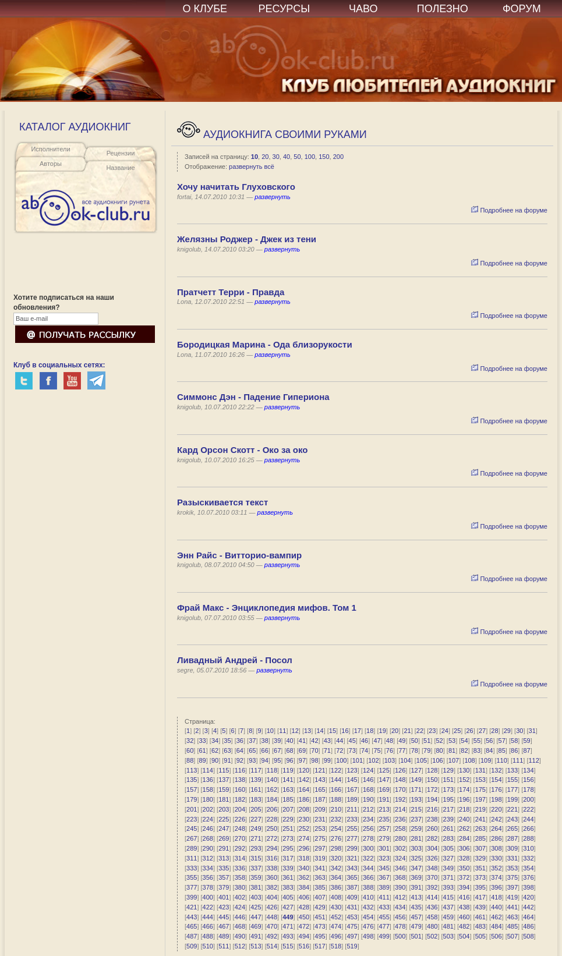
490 (240, 936)
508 (528, 936)
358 (240, 877)
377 (191, 887)
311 (191, 858)
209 (319, 809)
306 (464, 848)
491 (255, 936)
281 (416, 838)
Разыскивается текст (222, 502)
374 (496, 877)
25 (457, 730)
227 (255, 819)
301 (384, 848)
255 (352, 828)
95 (277, 760)
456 (400, 916)
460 (464, 916)
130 (464, 770)
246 (208, 828)
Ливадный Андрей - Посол (234, 660)
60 (189, 750)
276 (336, 838)
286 (496, 838)
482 (464, 926)
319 (319, 858)
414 (432, 897)
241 (480, 819)
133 (512, 770)
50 (297, 156)
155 (512, 779)
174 (464, 789)
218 (464, 809)
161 (255, 789)
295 (287, 848)
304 (432, 848)
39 (277, 740)
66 (264, 750)
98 (314, 760)
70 (314, 750)
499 (384, 936)
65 (252, 750)
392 (432, 887)
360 (272, 877)
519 (352, 946)
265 (512, 828)
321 (352, 858)
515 (287, 946)
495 (319, 936)
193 (416, 799)
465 (191, 926)
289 (191, 848)
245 (191, 828)
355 (191, 877)
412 (400, 897)
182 (240, 799)
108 (469, 760)
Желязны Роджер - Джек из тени (246, 239)
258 (400, 828)
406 (304, 897)
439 (480, 907)
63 (227, 750)
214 (400, 809)
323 (384, 858)
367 (384, 877)
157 (191, 789)
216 (432, 809)
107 (453, 760)
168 (368, 789)
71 (327, 750)
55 (476, 740)
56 (489, 740)
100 (310, 156)
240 (464, 819)
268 (208, 838)
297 (319, 848)
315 (255, 858)
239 (448, 819)
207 (287, 809)
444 (208, 916)
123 (352, 770)
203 (223, 809)
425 (255, 907)
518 (336, 946)
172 (432, 789)
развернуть (272, 196)
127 (416, 770)
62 (214, 750)
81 (451, 750)
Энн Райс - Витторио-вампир (239, 555)
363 (319, 877)
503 (448, 936)
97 (302, 760)
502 (432, 936)
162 (272, 789)
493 (287, 936)
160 (240, 789)
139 (255, 779)
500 (400, 936)
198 (496, 799)
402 (240, 897)
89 (202, 760)
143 (319, 779)
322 (368, 858)
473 (319, 926)
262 (464, 828)
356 (208, 877)
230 (304, 819)
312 (208, 858)
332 (528, 858)
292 (240, 848)
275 (319, 838)
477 (384, 926)
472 (304, 926)
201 (191, 809)
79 (426, 750)
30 (276, 156)
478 (400, 926)
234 (368, 819)
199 (512, 799)
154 (496, 779)
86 (514, 750)
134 (528, 770)
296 (304, 848)
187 (319, 799)
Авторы (51, 163)
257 (384, 828)
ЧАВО (363, 9)
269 (223, 838)
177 (512, 789)
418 (496, 897)
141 (287, 779)
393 (448, 887)
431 (352, 907)
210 (336, 809)
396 (496, 887)
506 (496, 936)
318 (304, 858)
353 (512, 868)
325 (416, 858)
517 (319, 946)
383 (287, 887)
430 (336, 907)
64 (239, 750)
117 (255, 770)
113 (191, 770)
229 (287, 819)
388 (368, 887)
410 (368, 897)
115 (223, 770)
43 (327, 740)
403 (255, 897)
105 (421, 760)
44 (339, 740)
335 (223, 868)
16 (344, 730)
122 (336, 770)
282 (432, 838)
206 (272, 809)
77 (401, 750)
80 (439, 750)
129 (448, 770)
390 (400, 887)
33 (202, 740)
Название (120, 167)
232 (336, 819)
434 (400, 907)
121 (319, 770)
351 (480, 868)
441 (512, 907)
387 (352, 887)
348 (432, 868)
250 (272, 828)
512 (240, 946)
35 (227, 740)
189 (352, 799)
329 (480, 858)
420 (528, 897)
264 (496, 828)
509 (191, 946)
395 (480, 887)
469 (255, 926)
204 (240, 809)
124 (368, 770)
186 (304, 799)
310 (528, 848)
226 (240, 819)
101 (357, 760)
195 (448, 799)
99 (327, 760)
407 (319, 897)
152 (464, 779)
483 (480, 926)
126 (400, 770)
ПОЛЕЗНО (442, 9)
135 (191, 779)
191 (384, 799)
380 (240, 887)
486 (528, 926)
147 (384, 779)
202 (208, 809)
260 (432, 828)
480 (432, 926)
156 (528, 779)
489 (223, 936)
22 (419, 730)
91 (227, 760)
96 (289, 760)
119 (287, 770)
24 (444, 730)
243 (512, 819)
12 (295, 730)
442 (528, 907)
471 (287, 926)
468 (240, 926)
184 (272, 799)
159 (223, 789)
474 (336, 926)
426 (272, 907)
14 (319, 730)
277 (352, 838)
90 (214, 760)
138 (240, 779)
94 (264, 760)
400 (208, 897)
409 (352, 897)
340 (304, 868)
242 (496, 819)
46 (364, 740)
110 (501, 760)
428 (304, 907)
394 (464, 887)
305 (448, 848)
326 (432, 858)
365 (352, 877)
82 (464, 750)
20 (264, 156)
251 (287, 828)
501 (416, 936)
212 (368, 809)
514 (272, 946)
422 (208, 907)
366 (368, 877)
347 (416, 868)
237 (416, 819)
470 (272, 926)
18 (369, 730)
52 (439, 740)
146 (368, 779)
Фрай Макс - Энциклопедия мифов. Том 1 (266, 607)
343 (352, 868)
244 (528, 819)
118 (272, 770)
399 (191, 897)
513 (255, 946)
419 (512, 897)
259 (416, 828)
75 (376, 750)
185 (287, 799)
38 (264, 740)
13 (307, 730)
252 (304, 828)
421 (191, 907)
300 (368, 848)
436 (432, 907)
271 (255, 838)
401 (223, 897)
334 (208, 868)
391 (416, 887)
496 (336, 936)
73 (352, 750)
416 (464, 897)
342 (336, 868)
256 (368, 828)
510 (208, 946)
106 (437, 760)
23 (432, 730)
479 (416, 926)
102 (373, 760)
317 (287, 858)
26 (469, 730)
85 (502, 750)
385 (319, 887)
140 (272, 779)
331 (512, 858)
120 (304, 770)
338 (272, 868)
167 (352, 789)
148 (400, 779)
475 (352, 926)
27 (482, 730)
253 (319, 828)
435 (416, 907)
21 (407, 730)
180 (208, 799)
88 (189, 760)
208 (304, 809)
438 (464, 907)
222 (528, 809)
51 (426, 740)
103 (389, 760)
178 (528, 789)
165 (319, 789)
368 (400, 877)
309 (512, 848)
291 (223, 848)
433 (384, 907)
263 (480, 828)
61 (202, 750)
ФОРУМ (522, 9)
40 (286, 156)
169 (384, 789)
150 (324, 156)
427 (287, 907)
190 (368, 799)
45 (352, 740)
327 (448, 858)
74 (364, 750)
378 (208, 887)
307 (480, 848)
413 (416, 897)
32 (189, 740)
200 (338, 156)
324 (400, 858)
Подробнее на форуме (509, 210)
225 (223, 819)
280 (400, 838)
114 (208, 770)
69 (302, 750)
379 (223, 887)
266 (528, 828)
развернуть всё (251, 166)
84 (489, 750)
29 (507, 730)
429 (319, 907)
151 (448, 779)
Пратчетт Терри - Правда (230, 292)
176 (496, 789)
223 (191, 819)
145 (352, 779)
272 (272, 838)
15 (332, 730)
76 (389, 750)
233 (352, 819)
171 (416, 789)
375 (512, 877)
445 (223, 916)
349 (448, 868)
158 (208, 789)
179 (191, 799)
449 (287, 916)
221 (512, 809)
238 (432, 819)
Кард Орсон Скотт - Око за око (242, 450)
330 (496, 858)
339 (287, 868)
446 (240, 916)
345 (384, 868)
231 (319, 819)
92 (239, 760)
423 (223, 907)
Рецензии (121, 153)
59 (526, 740)
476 (368, 926)
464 (528, 916)
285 (480, 838)
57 (502, 740)
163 (287, 789)
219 (480, 809)
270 (240, 838)
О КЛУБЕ (205, 9)
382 (272, 887)
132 (496, 770)
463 (512, 916)
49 (401, 740)
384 (304, 887)
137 (223, 779)
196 (464, 799)
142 (304, 779)
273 (287, 838)
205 (255, 809)
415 (448, 897)
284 (464, 838)
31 (532, 730)
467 (223, 926)
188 (336, 799)
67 (277, 750)
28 (494, 730)
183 (255, 799)
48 (389, 740)
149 (416, 779)
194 (432, 799)
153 (480, 779)
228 (272, 819)
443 (191, 916)
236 (400, 819)
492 (272, 936)
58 (514, 740)
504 (464, 936)
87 (526, 750)
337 (255, 868)
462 (496, 916)
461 (480, 916)
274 (304, 838)
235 (384, 819)
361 (287, 877)
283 (448, 838)
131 (480, 770)
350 (464, 868)
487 (191, 936)
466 (208, 926)
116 (240, 770)
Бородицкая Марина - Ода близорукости (264, 344)
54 (464, 740)
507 (512, 936)
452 (336, 916)
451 (319, 916)
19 (382, 730)
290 (208, 848)
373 (480, 877)
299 (352, 848)
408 (336, 897)
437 (448, 907)
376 (528, 877)
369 (416, 877)
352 (496, 868)
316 (272, 858)
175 (480, 789)
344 (368, 868)
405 (287, 897)
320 (336, 858)
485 (512, 926)
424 (240, 907)
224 (208, 819)
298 (336, 848)
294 (272, 848)
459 (448, 916)
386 (336, 887)
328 (464, 858)
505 (480, 936)
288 (528, 838)
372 (464, 877)
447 (255, 916)
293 (255, 848)
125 (384, 770)
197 (480, 799)
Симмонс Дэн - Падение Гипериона (253, 397)
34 (214, 740)
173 (448, 789)
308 (496, 848)
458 (432, 916)
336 (240, 868)
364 (336, 877)
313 (223, 858)
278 (368, 838)
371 (448, 877)
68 (289, 750)
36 (239, 740)
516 (304, 946)
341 (319, 868)
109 (485, 760)
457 (416, 916)
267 (191, 838)
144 (336, 779)
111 (517, 760)
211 (352, 809)
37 (252, 740)
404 (272, 897)
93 (252, 760)
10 (254, 156)
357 (223, 877)
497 (352, 936)
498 (368, 936)
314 (240, 858)
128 (432, 770)
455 (384, 916)
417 (480, 897)
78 (414, 750)
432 (368, 907)
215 (416, 809)
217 (448, 809)
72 (339, 750)
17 (357, 730)
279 (384, 838)
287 (512, 838)
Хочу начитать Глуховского (236, 187)
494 (304, 936)
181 (223, 799)
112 (534, 760)
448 (272, 916)
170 (400, 789)
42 (314, 740)
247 (223, 828)
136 (208, 779)
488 (208, 936)
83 (476, 750)
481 (448, 926)
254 (336, 828)
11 (282, 730)
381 (255, 887)
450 (304, 916)
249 (255, 828)
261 (448, 828)
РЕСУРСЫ (284, 9)
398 (528, 887)
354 (528, 868)
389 (384, 887)
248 (240, 828)
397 (512, 887)
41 (302, 740)
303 (416, 848)
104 (405, 760)
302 (400, 848)
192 (400, 799)
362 (304, 877)
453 (352, 916)
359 (255, 877)
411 (384, 897)
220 (496, 809)
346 (400, 868)
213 (384, 809)
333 (191, 868)
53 (451, 740)
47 (376, 740)
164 (304, 789)
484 (496, 926)
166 (336, 789)
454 (368, 916)
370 (432, 877)
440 (496, 907)
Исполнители (50, 149)
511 (223, 946)
